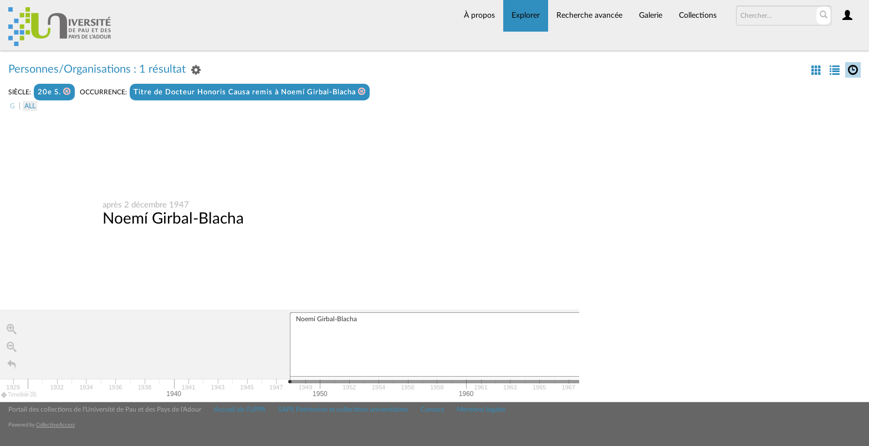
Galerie (650, 15)
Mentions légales (481, 409)
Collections (698, 15)
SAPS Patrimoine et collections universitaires (343, 409)
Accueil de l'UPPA (239, 409)
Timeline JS (19, 395)
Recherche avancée (589, 15)
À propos (479, 15)
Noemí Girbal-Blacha (173, 218)
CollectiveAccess (55, 425)
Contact (432, 409)
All (29, 106)
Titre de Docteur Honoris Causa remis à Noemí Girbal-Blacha (250, 92)
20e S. (54, 92)
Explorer (526, 15)
